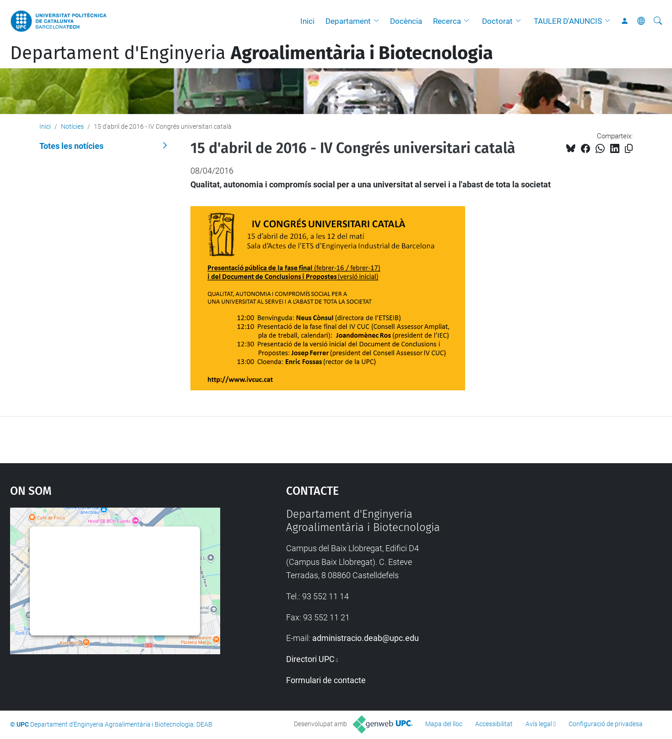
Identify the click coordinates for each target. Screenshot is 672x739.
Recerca (447, 21)
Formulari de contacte (326, 680)
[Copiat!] (629, 148)
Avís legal (539, 724)
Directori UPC (310, 659)
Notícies (72, 126)
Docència (406, 21)
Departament (348, 21)
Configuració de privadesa (606, 724)
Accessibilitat (494, 724)
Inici (307, 21)
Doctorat (497, 21)
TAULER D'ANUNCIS (568, 21)
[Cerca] (658, 21)
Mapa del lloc (443, 724)
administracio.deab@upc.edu (365, 638)
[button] (378, 21)
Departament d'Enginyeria (251, 53)
